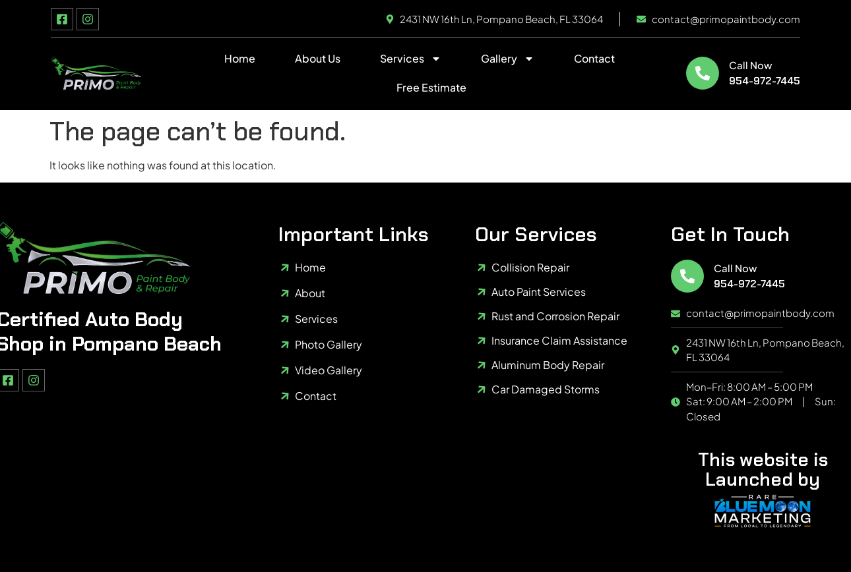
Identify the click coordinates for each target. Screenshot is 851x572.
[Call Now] (702, 73)
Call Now (750, 65)
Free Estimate (431, 87)
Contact (594, 58)
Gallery (507, 59)
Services (410, 59)
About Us (317, 58)
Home (239, 58)
